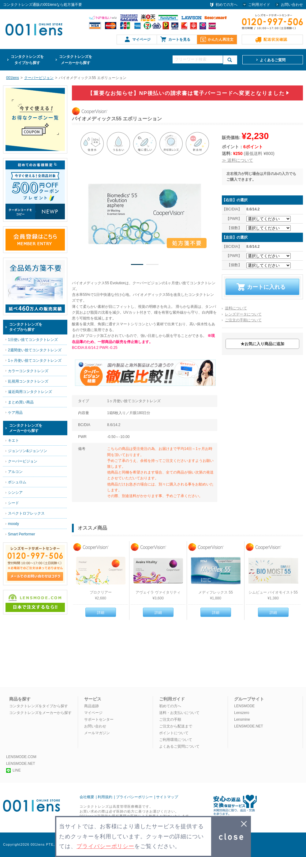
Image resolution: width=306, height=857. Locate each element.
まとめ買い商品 (21, 402)
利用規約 (105, 797)
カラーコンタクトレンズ (28, 371)
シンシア (15, 492)
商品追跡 (91, 706)
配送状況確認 (275, 39)
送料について (236, 308)
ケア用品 (15, 412)
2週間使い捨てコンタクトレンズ (35, 350)
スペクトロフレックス (26, 513)
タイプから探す (27, 59)
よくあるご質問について (179, 746)
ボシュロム (17, 482)
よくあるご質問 (272, 60)
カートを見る (179, 39)
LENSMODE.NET (248, 726)
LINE (13, 770)
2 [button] (152, 265)
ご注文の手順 (170, 719)
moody (13, 524)
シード (13, 503)
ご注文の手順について (243, 320)
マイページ (141, 39)
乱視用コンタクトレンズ (28, 381)
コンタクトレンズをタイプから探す (38, 706)
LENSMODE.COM (21, 757)
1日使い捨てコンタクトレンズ (33, 340)
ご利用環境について (175, 740)
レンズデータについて (243, 314)
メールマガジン (97, 733)
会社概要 (87, 797)
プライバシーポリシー (134, 797)
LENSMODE (244, 706)
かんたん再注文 (220, 39)
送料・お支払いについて (179, 713)
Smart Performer (21, 534)
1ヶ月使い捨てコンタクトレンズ (35, 360)
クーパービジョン (22, 461)
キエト (13, 440)
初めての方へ (226, 4)
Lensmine (242, 719)
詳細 (100, 612)
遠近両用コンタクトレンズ (30, 392)
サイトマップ (167, 797)
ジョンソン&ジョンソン (27, 451)
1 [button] (137, 265)
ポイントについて (173, 733)
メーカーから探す (75, 59)
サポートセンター (99, 719)
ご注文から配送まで (175, 726)
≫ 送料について (237, 160)
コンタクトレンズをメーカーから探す (40, 713)
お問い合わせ (292, 4)
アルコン (15, 472)
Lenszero (241, 713)
